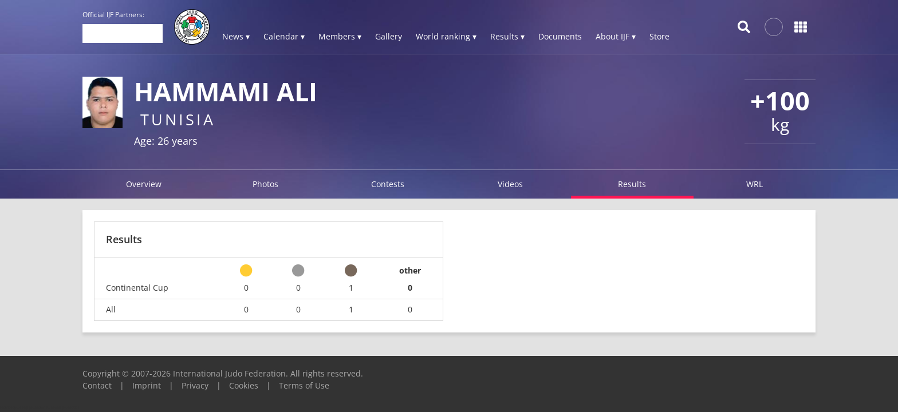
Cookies (243, 385)
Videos (510, 184)
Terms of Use (304, 385)
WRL (754, 184)
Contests (387, 184)
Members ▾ (339, 36)
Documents (560, 36)
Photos (265, 184)
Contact (97, 385)
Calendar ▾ (284, 36)
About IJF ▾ (616, 36)
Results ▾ (507, 36)
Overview (144, 184)
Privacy (195, 385)
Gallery (388, 36)
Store (659, 36)
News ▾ (236, 36)
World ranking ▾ (446, 36)
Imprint (146, 385)
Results (632, 184)
